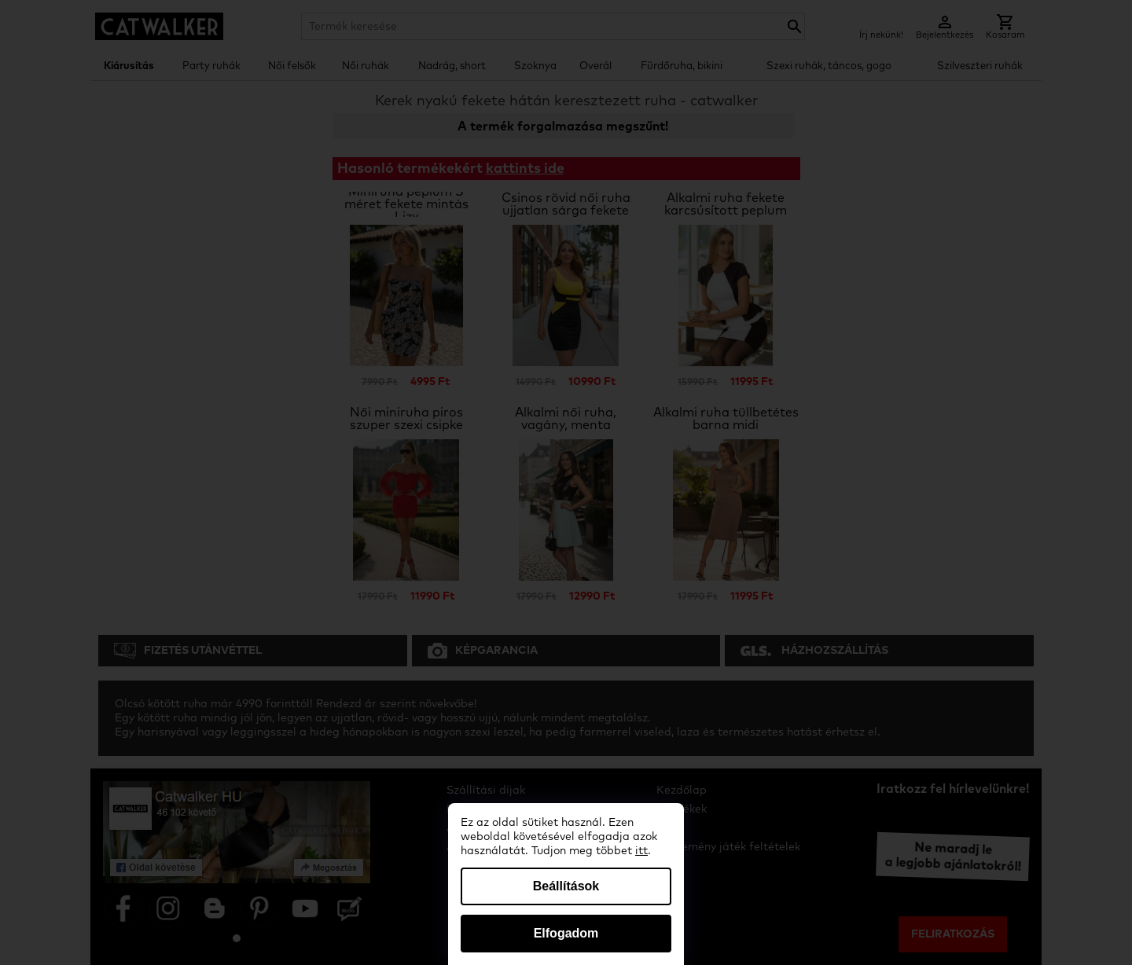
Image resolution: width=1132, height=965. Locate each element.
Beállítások (566, 886)
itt (641, 851)
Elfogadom (566, 933)
